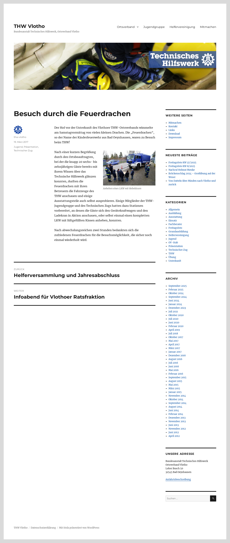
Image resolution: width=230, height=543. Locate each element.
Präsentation (31, 146)
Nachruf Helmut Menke (182, 169)
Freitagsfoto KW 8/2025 (182, 166)
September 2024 (178, 296)
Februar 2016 (176, 373)
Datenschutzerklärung (43, 527)
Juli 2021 (173, 311)
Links (172, 130)
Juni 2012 (174, 432)
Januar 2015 (175, 392)
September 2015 (177, 377)
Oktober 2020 (176, 315)
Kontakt (173, 126)
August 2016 (175, 359)
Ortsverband (126, 27)
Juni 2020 (174, 322)
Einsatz (173, 220)
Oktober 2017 (176, 337)
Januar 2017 (175, 351)
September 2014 (177, 403)
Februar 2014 (176, 414)
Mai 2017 (173, 340)
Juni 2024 (174, 300)
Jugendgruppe (154, 27)
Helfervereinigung (182, 27)
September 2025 (178, 285)
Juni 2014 (174, 410)
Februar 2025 (176, 289)
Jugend (18, 146)
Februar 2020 (176, 326)
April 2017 (174, 344)
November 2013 (177, 421)
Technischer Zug (23, 150)
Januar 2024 (175, 304)
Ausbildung (175, 213)
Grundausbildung (178, 231)
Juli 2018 (173, 333)
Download (174, 133)
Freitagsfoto (175, 227)
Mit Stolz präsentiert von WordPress (79, 527)
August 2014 (175, 406)
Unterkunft (175, 260)
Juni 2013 (174, 425)
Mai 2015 (173, 384)
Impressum (175, 137)
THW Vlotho (29, 26)
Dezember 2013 (177, 417)
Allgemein (174, 209)
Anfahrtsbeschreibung (178, 479)
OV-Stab (173, 242)
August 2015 (175, 381)
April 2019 (174, 329)
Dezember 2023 (177, 307)
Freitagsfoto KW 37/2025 (182, 162)
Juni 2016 (174, 366)
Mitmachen (208, 27)
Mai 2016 (174, 370)
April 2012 (174, 436)
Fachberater (175, 224)
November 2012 (177, 428)
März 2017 (174, 348)
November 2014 (177, 395)
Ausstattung (175, 216)
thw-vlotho (20, 137)
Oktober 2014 (176, 399)
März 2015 (174, 388)
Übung (172, 257)
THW (171, 253)
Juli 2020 (173, 318)
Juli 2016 (173, 362)
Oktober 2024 (176, 293)
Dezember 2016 (177, 355)
